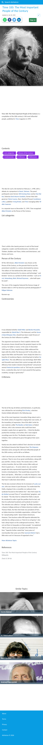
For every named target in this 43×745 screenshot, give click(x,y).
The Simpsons (33, 447)
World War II (16, 332)
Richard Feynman (22, 278)
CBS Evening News (25, 194)
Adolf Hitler (21, 330)
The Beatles (19, 425)
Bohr (14, 278)
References (33, 157)
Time (17, 119)
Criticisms (21, 157)
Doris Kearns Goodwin (18, 197)
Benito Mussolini (34, 330)
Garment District (30, 533)
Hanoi (21, 191)
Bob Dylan (28, 425)
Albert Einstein (6, 211)
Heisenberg (8, 278)
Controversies (9, 157)
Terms (4, 719)
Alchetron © (8, 735)
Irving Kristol (17, 202)
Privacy (4, 724)
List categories (9, 153)
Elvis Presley (26, 410)
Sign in (32, 20)
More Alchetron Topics (9, 540)
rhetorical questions (13, 367)
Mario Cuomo (12, 199)
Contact (4, 730)
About (4, 714)
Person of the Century (26, 153)
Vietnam (26, 191)
